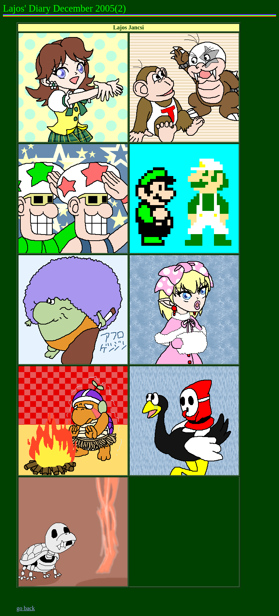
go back (26, 608)
